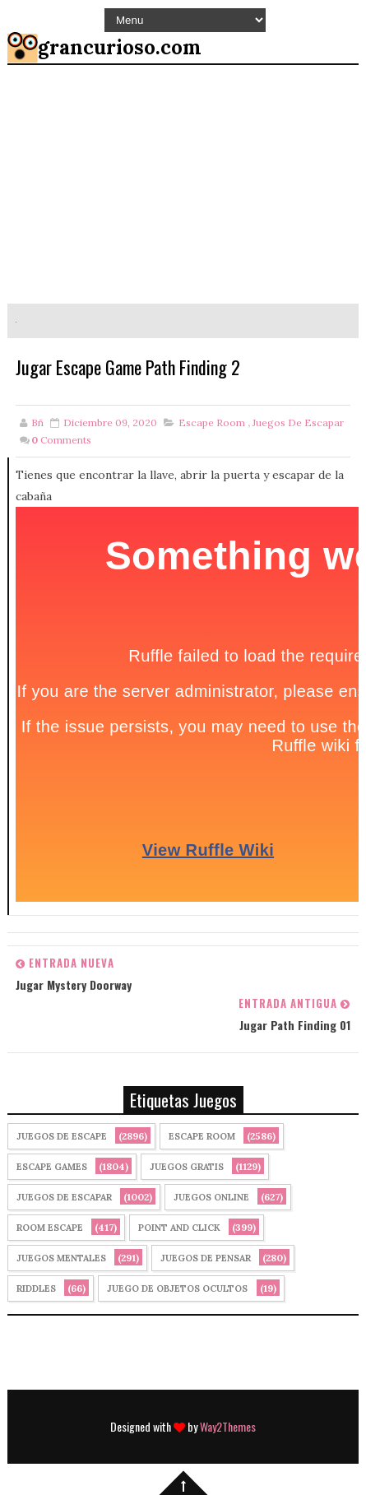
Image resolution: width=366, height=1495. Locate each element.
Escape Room (211, 422)
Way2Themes (228, 1426)
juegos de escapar (298, 422)
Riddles (36, 1288)
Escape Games (51, 1166)
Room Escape (49, 1227)
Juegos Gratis (187, 1166)
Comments (61, 440)
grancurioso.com (120, 47)
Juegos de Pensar (205, 1258)
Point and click (179, 1227)
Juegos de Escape (61, 1136)
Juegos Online (211, 1197)
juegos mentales (61, 1258)
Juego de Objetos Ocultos (177, 1288)
